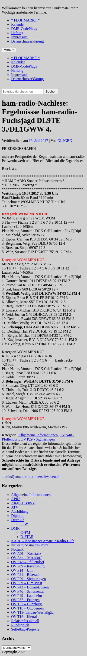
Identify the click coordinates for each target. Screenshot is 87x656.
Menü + (9, 49)
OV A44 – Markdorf (26, 558)
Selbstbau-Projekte (25, 629)
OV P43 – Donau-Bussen (30, 587)
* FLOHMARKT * (25, 20)
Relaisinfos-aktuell (25, 621)
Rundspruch (20, 625)
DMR (15, 528)
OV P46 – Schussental (27, 591)
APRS (15, 499)
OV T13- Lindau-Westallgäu (32, 612)
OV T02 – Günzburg (26, 604)
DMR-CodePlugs (24, 29)
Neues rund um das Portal (30, 545)
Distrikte (17, 520)
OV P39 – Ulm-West (26, 583)
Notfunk (17, 549)
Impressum (19, 37)
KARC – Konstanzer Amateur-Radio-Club (42, 541)
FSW (24, 524)
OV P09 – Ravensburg (28, 566)
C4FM (25, 532)
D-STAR (27, 537)
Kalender (18, 24)
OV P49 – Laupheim (26, 596)
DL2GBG (65, 141)
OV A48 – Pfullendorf (27, 562)
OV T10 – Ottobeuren (27, 608)
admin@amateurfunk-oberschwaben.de (31, 477)
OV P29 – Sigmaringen (28, 579)
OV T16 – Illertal (24, 617)
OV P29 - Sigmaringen (38, 439)
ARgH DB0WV (23, 503)
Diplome (17, 516)
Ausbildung (20, 511)
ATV (14, 507)
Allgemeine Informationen (38, 435)
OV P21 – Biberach (25, 575)
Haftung (17, 33)
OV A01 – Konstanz (26, 554)
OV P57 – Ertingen (25, 600)
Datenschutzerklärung (27, 41)
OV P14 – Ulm (22, 570)
